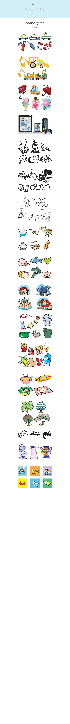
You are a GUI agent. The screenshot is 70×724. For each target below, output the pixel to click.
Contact (29, 9)
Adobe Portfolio (37, 496)
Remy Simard (35, 4)
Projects (40, 9)
